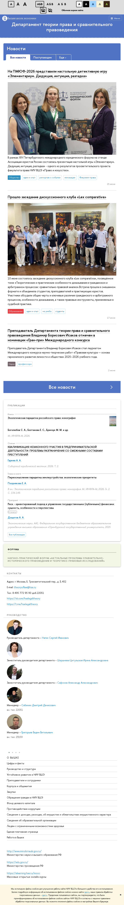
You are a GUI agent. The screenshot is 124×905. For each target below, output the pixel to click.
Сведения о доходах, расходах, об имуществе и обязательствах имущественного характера (59, 814)
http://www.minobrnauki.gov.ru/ (24, 851)
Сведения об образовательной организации (31, 820)
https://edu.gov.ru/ (17, 862)
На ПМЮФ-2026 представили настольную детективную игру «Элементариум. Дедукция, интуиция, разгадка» (57, 73)
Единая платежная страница (22, 831)
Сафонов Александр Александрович (77, 682)
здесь (86, 892)
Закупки (11, 791)
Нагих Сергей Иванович (55, 637)
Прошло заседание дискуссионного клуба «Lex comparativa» (57, 196)
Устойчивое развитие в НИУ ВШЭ (26, 774)
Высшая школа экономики (22, 18)
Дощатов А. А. (16, 517)
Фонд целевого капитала (21, 803)
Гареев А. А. (14, 460)
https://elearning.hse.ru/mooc (23, 873)
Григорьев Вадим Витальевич (37, 732)
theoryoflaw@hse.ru (25, 587)
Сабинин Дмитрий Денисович (38, 705)
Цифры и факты (15, 763)
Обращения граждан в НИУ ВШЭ (25, 797)
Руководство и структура (21, 768)
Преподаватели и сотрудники (24, 780)
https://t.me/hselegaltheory (22, 604)
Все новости (62, 387)
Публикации (16, 405)
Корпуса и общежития (19, 786)
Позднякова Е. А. (17, 483)
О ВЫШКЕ (13, 757)
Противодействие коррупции (23, 808)
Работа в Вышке (15, 837)
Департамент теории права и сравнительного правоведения (62, 27)
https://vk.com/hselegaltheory (23, 598)
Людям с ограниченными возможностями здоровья (35, 825)
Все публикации (17, 534)
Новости (16, 48)
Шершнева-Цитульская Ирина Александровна (82, 660)
